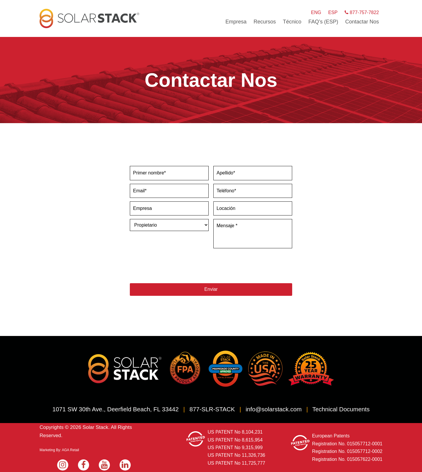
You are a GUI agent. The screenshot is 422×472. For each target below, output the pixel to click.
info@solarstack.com (274, 408)
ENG (316, 12)
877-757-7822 (362, 12)
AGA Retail (70, 450)
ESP (333, 12)
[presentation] (174, 265)
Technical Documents (341, 408)
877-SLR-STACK (212, 408)
